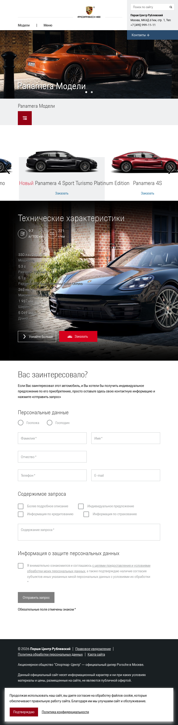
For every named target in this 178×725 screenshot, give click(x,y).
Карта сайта (96, 654)
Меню (48, 25)
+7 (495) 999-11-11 (143, 25)
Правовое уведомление (93, 649)
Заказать (61, 193)
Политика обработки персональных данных (50, 654)
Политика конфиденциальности (65, 712)
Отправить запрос (36, 597)
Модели (24, 25)
